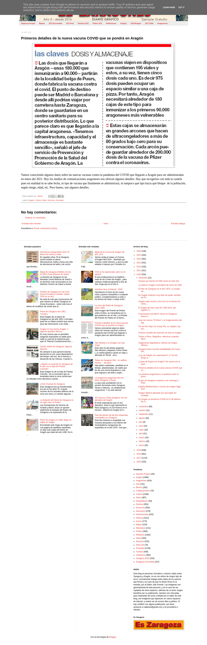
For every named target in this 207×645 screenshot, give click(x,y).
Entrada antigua (178, 223)
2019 (138, 450)
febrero (142, 441)
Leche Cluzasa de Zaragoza (52, 384)
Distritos (139, 504)
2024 (138, 259)
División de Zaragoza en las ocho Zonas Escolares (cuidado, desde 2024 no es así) (55, 294)
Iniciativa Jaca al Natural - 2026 (108, 289)
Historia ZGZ (83, 23)
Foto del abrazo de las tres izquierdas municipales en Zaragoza (111, 416)
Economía (140, 507)
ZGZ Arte (70, 23)
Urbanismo (141, 555)
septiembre (144, 414)
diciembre (143, 278)
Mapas (42, 23)
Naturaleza (141, 528)
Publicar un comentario (35, 218)
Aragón (123, 23)
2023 (138, 263)
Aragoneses (162, 23)
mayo (141, 430)
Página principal (28, 23)
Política (139, 531)
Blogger (112, 637)
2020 (138, 274)
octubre (142, 410)
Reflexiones (111, 23)
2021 (138, 270)
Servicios (51, 200)
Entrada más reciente (31, 223)
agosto (142, 418)
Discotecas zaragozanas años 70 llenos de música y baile (54, 253)
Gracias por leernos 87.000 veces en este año (158, 281)
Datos (44, 200)
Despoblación (142, 501)
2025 (138, 255)
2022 (138, 266)
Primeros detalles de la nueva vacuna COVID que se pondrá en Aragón (111, 324)
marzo (142, 437)
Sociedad (59, 200)
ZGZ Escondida (55, 23)
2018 (138, 454)
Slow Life (140, 545)
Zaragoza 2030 (142, 558)
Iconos (139, 521)
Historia (139, 518)
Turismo (139, 552)
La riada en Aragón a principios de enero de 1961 (160, 285)
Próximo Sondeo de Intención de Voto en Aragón (159, 333)
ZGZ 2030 (149, 23)
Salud (138, 538)
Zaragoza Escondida (145, 562)
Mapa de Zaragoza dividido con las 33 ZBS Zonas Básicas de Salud (55, 273)
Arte (138, 484)
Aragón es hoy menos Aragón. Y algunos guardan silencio (54, 330)
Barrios (139, 487)
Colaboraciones (143, 491)
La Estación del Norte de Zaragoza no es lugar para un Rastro (57, 401)
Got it (181, 7)
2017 (138, 458)
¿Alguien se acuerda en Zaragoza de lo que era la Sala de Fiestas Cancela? (56, 366)
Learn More (169, 7)
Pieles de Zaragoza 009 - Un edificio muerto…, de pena (111, 361)
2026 (138, 251)
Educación (140, 511)
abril (141, 433)
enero (142, 445)
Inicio (106, 223)
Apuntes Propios (143, 474)
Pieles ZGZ (97, 23)
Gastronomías (142, 514)
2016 (138, 462)
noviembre (144, 406)
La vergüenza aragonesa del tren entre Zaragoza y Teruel (109, 379)
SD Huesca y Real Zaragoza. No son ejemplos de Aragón (111, 399)
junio (141, 426)
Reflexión (140, 535)
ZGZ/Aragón (136, 23)
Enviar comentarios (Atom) (45, 228)
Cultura (38, 200)
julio (141, 422)
